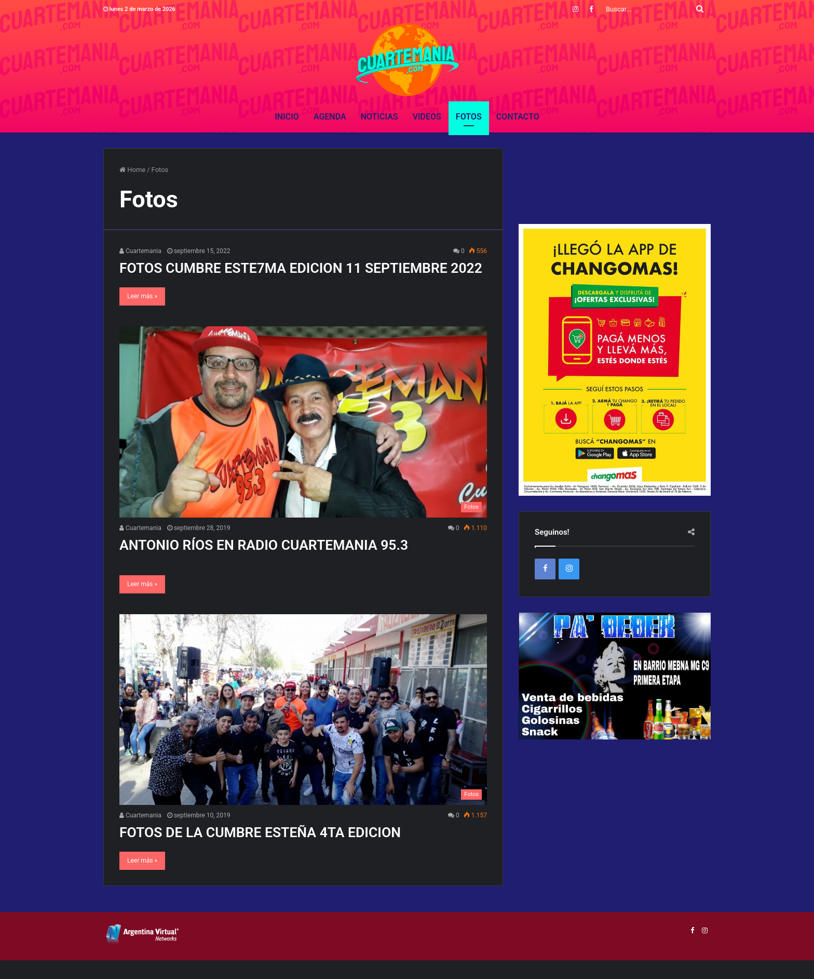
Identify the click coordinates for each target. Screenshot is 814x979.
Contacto (517, 117)
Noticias (379, 117)
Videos (427, 117)
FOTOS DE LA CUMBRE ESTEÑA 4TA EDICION (278, 850)
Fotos (469, 117)
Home (132, 170)
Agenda (330, 117)
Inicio (287, 117)
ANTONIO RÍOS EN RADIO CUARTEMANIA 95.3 (282, 563)
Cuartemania (140, 251)
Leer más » (142, 315)
